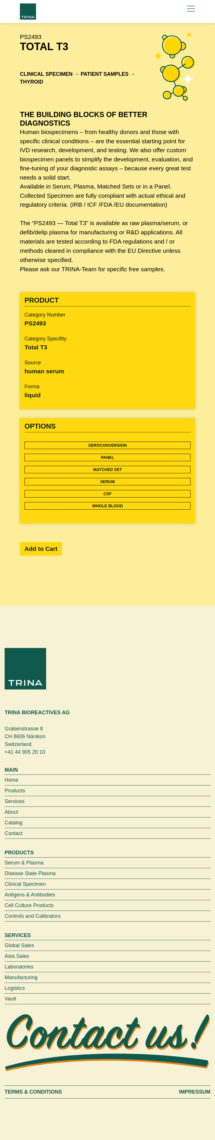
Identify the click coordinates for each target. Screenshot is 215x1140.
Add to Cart (40, 548)
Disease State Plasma (30, 873)
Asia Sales (17, 956)
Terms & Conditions (33, 1092)
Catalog (13, 823)
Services (14, 801)
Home (11, 780)
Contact (13, 833)
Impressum (194, 1092)
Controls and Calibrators (33, 916)
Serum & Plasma (24, 863)
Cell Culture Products (29, 905)
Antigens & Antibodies (30, 895)
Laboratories (19, 967)
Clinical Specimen (46, 74)
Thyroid (31, 82)
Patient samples (105, 74)
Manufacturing (21, 977)
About (11, 812)
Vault (10, 999)
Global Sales (19, 945)
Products (15, 791)
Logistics (15, 988)
